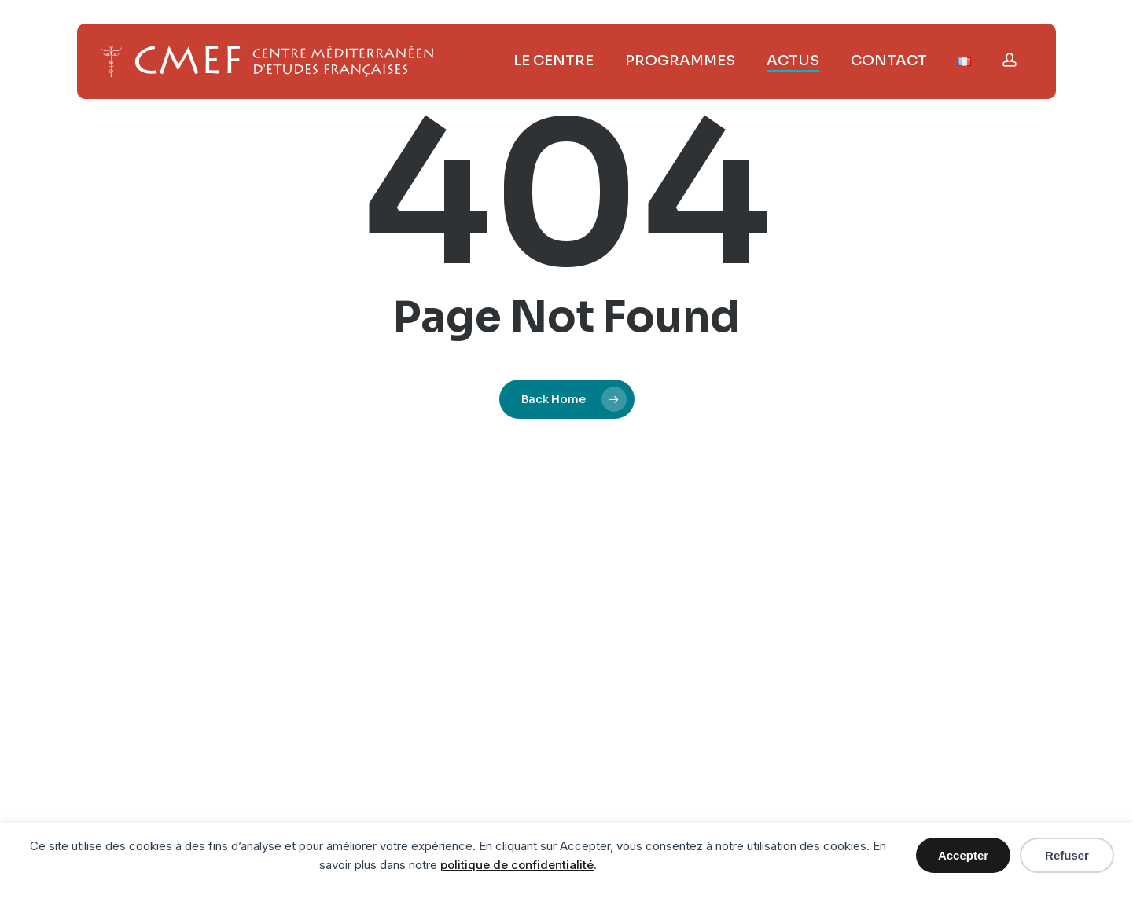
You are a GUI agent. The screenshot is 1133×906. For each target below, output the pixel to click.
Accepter (963, 855)
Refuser (1067, 855)
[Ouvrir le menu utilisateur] (1009, 61)
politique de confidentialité (517, 864)
